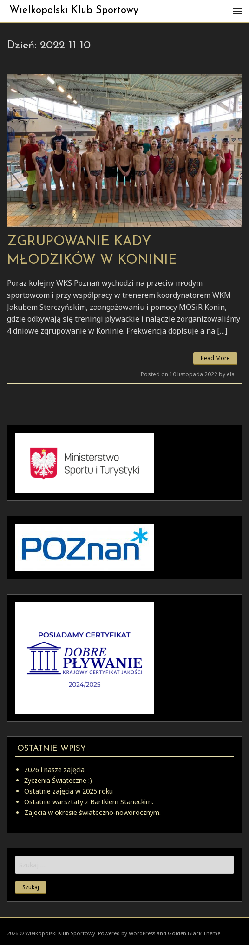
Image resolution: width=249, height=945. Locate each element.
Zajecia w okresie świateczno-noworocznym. (92, 812)
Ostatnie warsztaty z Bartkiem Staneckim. (88, 801)
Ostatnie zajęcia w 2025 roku (68, 791)
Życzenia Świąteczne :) (58, 780)
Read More (215, 358)
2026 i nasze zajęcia (54, 769)
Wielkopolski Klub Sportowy (73, 10)
